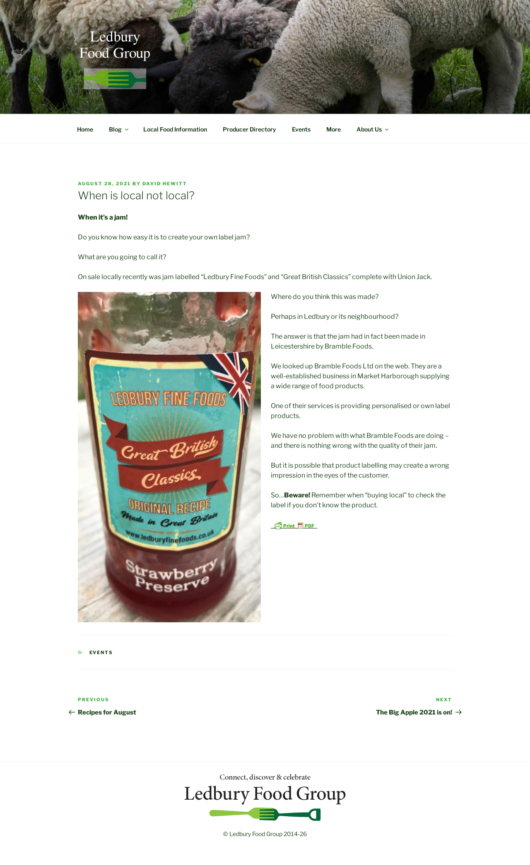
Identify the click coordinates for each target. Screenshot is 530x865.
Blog (119, 129)
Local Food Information (175, 129)
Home (85, 129)
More (333, 129)
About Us (373, 129)
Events (301, 129)
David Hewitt (164, 183)
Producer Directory (249, 129)
